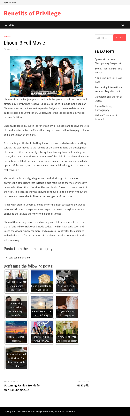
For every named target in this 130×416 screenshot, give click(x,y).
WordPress (60, 411)
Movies (7, 36)
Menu (9, 24)
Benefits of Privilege (32, 13)
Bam (72, 411)
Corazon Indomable (19, 257)
